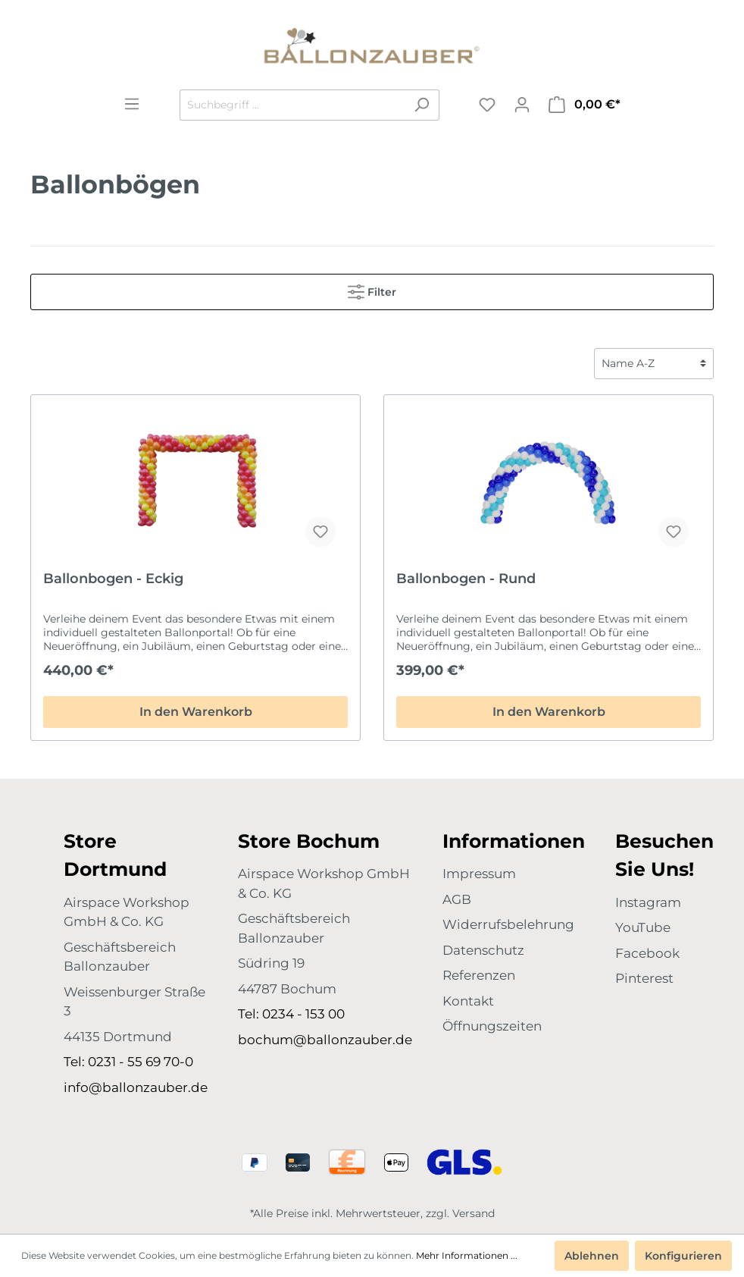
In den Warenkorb (195, 711)
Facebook (647, 953)
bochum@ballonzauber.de (325, 1039)
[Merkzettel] (487, 104)
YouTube (643, 927)
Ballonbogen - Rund (466, 578)
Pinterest (644, 978)
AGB (456, 899)
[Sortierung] (654, 363)
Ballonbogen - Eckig (113, 578)
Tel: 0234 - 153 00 (291, 1013)
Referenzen (478, 975)
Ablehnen (591, 1256)
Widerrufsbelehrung (508, 924)
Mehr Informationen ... (466, 1255)
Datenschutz (483, 950)
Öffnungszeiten (492, 1026)
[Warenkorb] (584, 104)
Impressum (479, 873)
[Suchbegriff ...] (292, 105)
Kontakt (468, 1001)
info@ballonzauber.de (136, 1087)
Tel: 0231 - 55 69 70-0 (128, 1061)
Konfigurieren (683, 1256)
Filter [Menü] (372, 289)
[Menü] (131, 103)
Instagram (648, 902)
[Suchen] (421, 105)
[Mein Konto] (522, 104)
